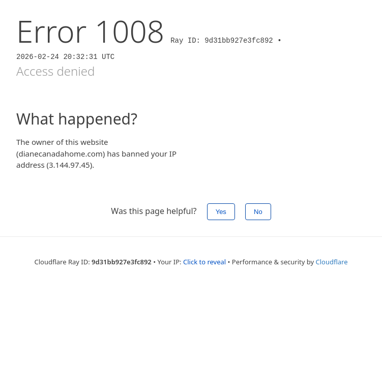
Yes (221, 212)
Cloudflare (331, 261)
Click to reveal (204, 261)
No (258, 212)
